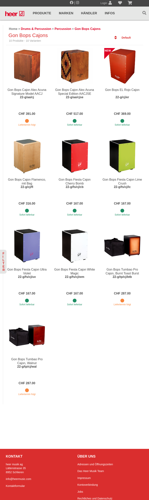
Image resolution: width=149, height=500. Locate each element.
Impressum (84, 478)
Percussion (63, 28)
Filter (4, 262)
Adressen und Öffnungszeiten (95, 464)
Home (13, 28)
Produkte (42, 13)
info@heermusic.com (18, 479)
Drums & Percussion (36, 28)
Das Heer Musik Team (90, 471)
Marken (66, 13)
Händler (89, 13)
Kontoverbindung (87, 484)
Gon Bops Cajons (88, 28)
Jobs (80, 491)
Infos (110, 13)
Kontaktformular (15, 485)
